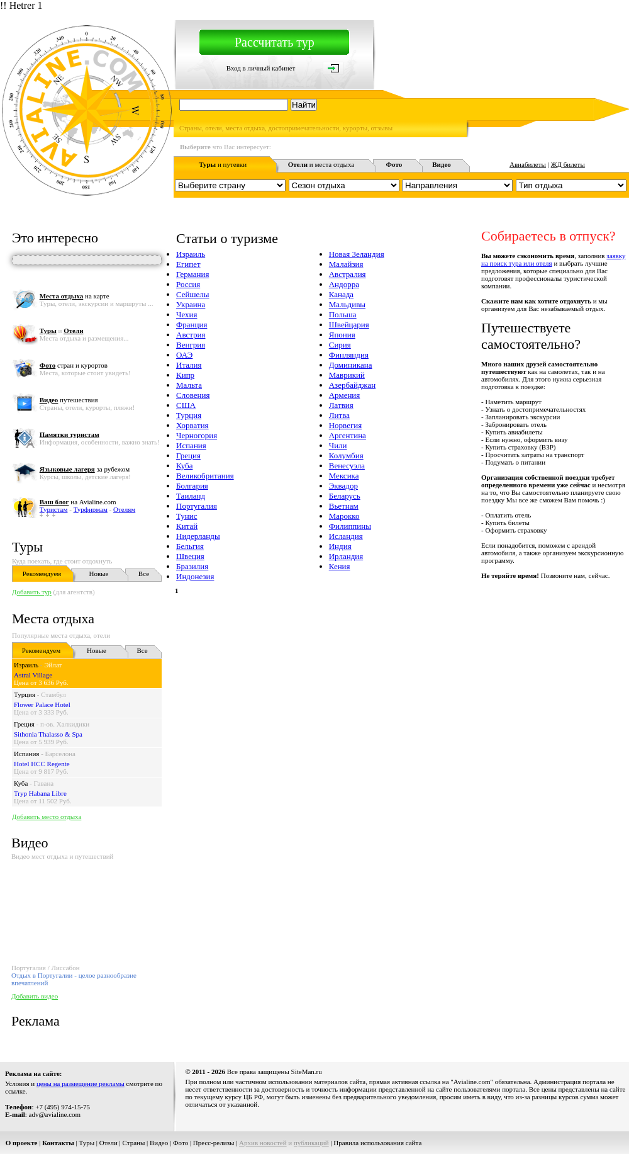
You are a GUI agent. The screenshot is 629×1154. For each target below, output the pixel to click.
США (186, 405)
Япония (342, 334)
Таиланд (190, 496)
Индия (340, 546)
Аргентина (347, 435)
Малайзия (346, 264)
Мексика (344, 475)
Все (143, 573)
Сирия (340, 344)
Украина (190, 304)
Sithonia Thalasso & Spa (48, 734)
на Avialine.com (78, 502)
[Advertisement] (352, 684)
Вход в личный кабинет (261, 68)
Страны (134, 1142)
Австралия (347, 274)
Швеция (190, 556)
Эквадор (343, 485)
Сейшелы (192, 294)
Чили (338, 445)
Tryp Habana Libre (40, 793)
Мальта (189, 385)
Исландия (346, 536)
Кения (339, 566)
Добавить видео (34, 996)
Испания (26, 753)
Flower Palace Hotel (42, 704)
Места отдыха (53, 618)
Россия (188, 284)
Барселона (60, 753)
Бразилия (192, 566)
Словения (192, 395)
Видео (159, 1142)
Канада (341, 294)
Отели (108, 1142)
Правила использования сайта (377, 1142)
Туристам (54, 509)
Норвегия (345, 425)
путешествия (69, 400)
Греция (24, 724)
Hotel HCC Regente (42, 763)
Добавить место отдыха (46, 816)
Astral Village (33, 675)
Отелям (124, 509)
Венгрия (190, 344)
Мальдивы (347, 304)
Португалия (196, 506)
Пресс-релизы (214, 1142)
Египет (188, 264)
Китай (187, 526)
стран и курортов (74, 365)
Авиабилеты (527, 164)
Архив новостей (263, 1142)
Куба (21, 783)
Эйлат (53, 665)
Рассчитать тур (274, 42)
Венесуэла (347, 465)
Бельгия (190, 546)
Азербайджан (352, 385)
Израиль (26, 665)
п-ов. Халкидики (64, 724)
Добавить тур (32, 592)
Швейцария (349, 324)
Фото (180, 1142)
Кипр (185, 375)
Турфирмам (91, 509)
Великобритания (205, 475)
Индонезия (195, 576)
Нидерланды (198, 536)
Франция (191, 324)
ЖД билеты (568, 164)
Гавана (44, 783)
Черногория (196, 435)
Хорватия (192, 425)
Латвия (341, 405)
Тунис (186, 516)
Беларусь (344, 496)
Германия (192, 274)
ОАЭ (184, 354)
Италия (189, 365)
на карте (74, 296)
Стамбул (53, 694)
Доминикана (350, 365)
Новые (99, 573)
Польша (343, 314)
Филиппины (350, 526)
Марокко (344, 516)
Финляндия (349, 354)
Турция (24, 694)
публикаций (311, 1142)
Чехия (186, 314)
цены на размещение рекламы (80, 1083)
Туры (27, 547)
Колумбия (346, 455)
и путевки (223, 164)
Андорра (344, 284)
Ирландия (346, 556)
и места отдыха (321, 164)
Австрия (191, 334)
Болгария (192, 485)
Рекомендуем (42, 573)
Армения (344, 395)
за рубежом (85, 469)
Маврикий (347, 375)
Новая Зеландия (356, 254)
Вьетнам (344, 506)
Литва (339, 415)
